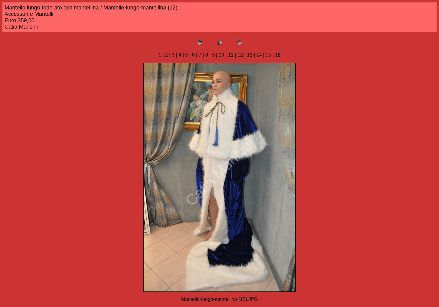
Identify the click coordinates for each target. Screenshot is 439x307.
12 (240, 55)
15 (268, 55)
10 (221, 55)
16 (277, 55)
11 (231, 55)
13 (249, 55)
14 (259, 55)
